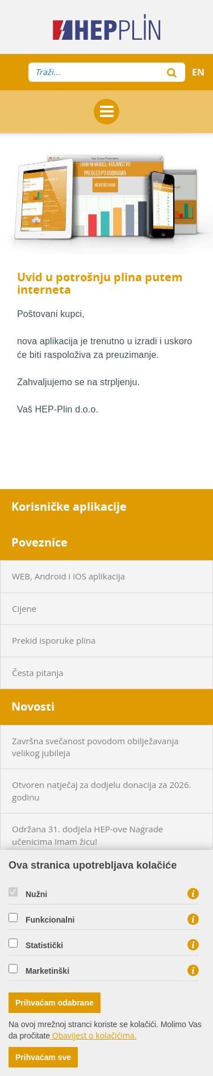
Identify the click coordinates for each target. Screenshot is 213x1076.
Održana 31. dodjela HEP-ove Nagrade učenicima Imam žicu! (87, 834)
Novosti (33, 706)
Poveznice (39, 542)
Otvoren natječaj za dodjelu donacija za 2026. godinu (101, 790)
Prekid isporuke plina (53, 640)
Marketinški (47, 971)
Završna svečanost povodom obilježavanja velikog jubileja (95, 746)
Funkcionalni (50, 920)
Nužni (36, 894)
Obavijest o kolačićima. (93, 1035)
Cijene (24, 608)
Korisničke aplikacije (69, 506)
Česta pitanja (38, 672)
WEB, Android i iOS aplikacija (68, 576)
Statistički (44, 945)
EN (198, 72)
